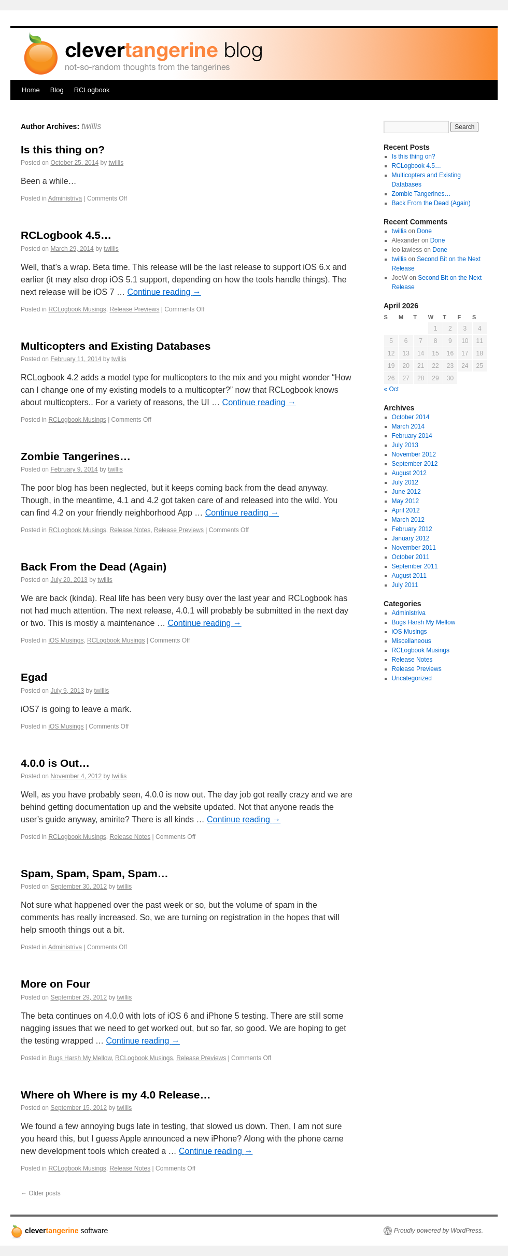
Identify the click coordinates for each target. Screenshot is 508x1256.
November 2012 (414, 454)
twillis (91, 126)
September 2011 (415, 566)
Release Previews (134, 309)
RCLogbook (92, 90)
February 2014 (412, 435)
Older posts (41, 1193)
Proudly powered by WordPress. (438, 1230)
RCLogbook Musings (77, 309)
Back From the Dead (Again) (93, 567)
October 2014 (411, 417)
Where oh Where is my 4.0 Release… (115, 1095)
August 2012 (409, 473)
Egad (34, 677)
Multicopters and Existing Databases (115, 346)
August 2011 (409, 575)
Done (424, 231)
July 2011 (405, 585)
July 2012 (405, 482)
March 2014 (408, 426)
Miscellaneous (411, 641)
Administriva (65, 198)
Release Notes (129, 530)
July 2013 (405, 445)
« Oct (391, 389)
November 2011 (414, 547)
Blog (57, 90)
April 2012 (406, 510)
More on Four (55, 984)
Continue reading (164, 292)
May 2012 (405, 501)
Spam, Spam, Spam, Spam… (94, 873)
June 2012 (406, 491)
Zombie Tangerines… (76, 456)
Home (31, 90)
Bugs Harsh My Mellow (79, 1058)
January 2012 (411, 538)
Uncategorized (412, 678)
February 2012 (412, 529)
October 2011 (411, 557)
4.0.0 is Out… (55, 763)
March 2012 (408, 519)
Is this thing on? (63, 149)
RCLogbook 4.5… (66, 235)
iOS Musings (65, 640)
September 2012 (415, 463)
